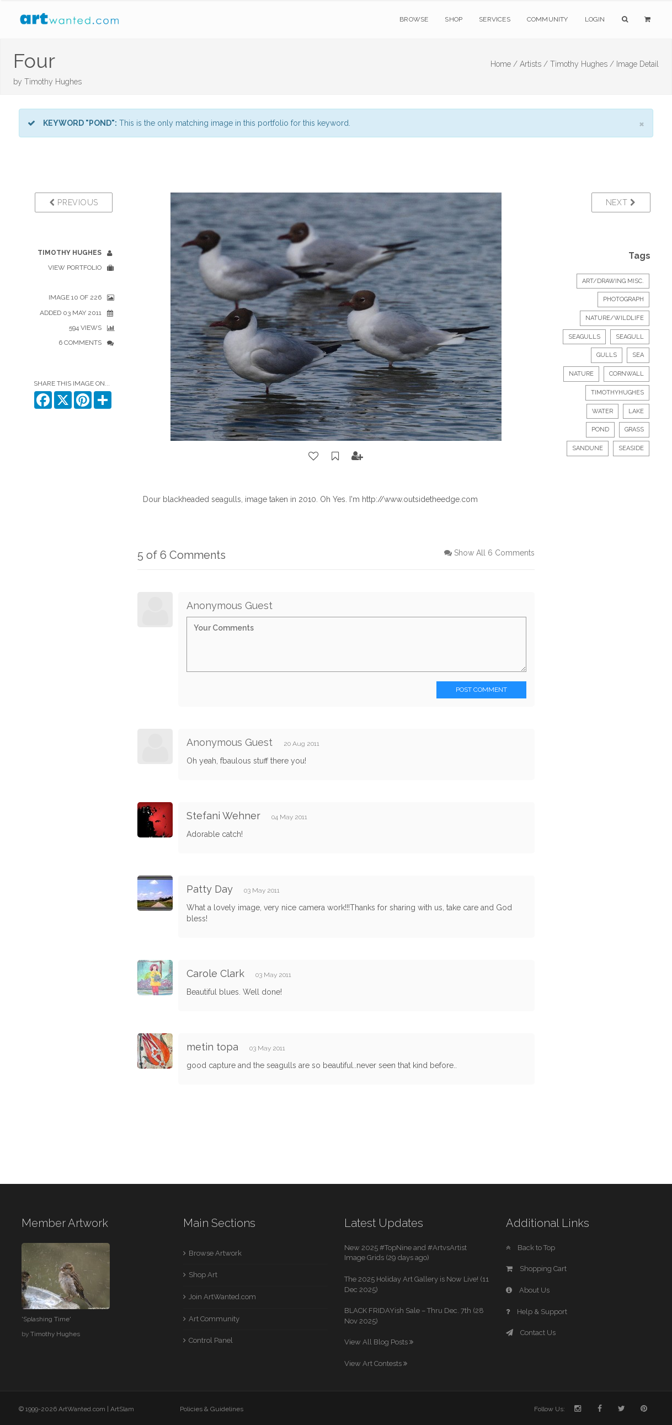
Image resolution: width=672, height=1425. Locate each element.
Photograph (623, 299)
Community (547, 19)
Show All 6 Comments (494, 552)
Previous (73, 202)
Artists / (534, 64)
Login (595, 19)
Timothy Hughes (53, 81)
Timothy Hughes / (582, 64)
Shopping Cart (536, 1268)
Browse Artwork (215, 1253)
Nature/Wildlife (614, 318)
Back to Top (530, 1247)
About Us (528, 1290)
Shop (453, 19)
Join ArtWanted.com (222, 1297)
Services (494, 19)
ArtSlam (122, 1409)
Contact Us (531, 1332)
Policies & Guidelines (211, 1409)
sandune (587, 448)
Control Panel (211, 1340)
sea (638, 355)
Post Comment (481, 689)
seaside (631, 448)
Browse (413, 19)
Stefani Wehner (223, 815)
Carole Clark (215, 973)
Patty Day (209, 889)
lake (636, 411)
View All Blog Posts (378, 1342)
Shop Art (203, 1275)
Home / (504, 64)
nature (581, 373)
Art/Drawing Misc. (613, 281)
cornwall (626, 373)
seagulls (584, 336)
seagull (630, 336)
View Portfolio (75, 267)
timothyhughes (617, 392)
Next (621, 202)
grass (634, 429)
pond (600, 429)
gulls (606, 355)
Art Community (214, 1319)
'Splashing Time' (46, 1319)
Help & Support (536, 1311)
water (602, 411)
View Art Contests (375, 1363)
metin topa (212, 1047)
